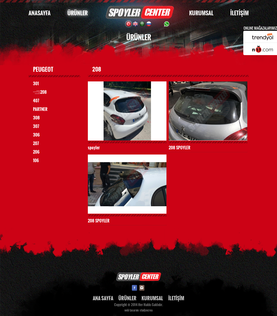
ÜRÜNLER (77, 13)
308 (36, 118)
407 (36, 101)
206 (36, 152)
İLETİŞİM (239, 13)
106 (36, 160)
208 (43, 92)
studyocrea (146, 310)
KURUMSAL (201, 13)
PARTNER (40, 109)
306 (36, 135)
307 (36, 126)
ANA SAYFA (103, 298)
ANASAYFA (40, 13)
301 (36, 84)
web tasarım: (131, 310)
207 (36, 143)
